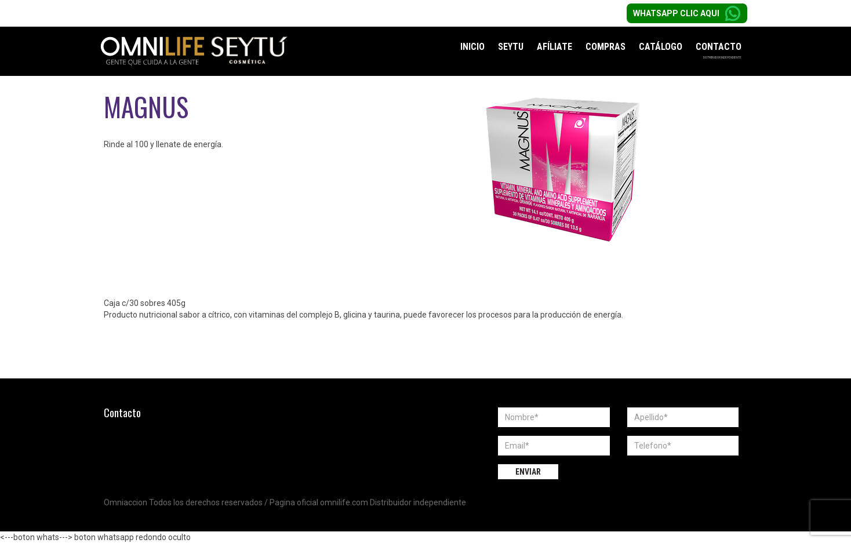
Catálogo (660, 46)
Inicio (472, 46)
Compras (605, 46)
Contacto (718, 46)
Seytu (510, 46)
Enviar (528, 471)
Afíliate (554, 46)
